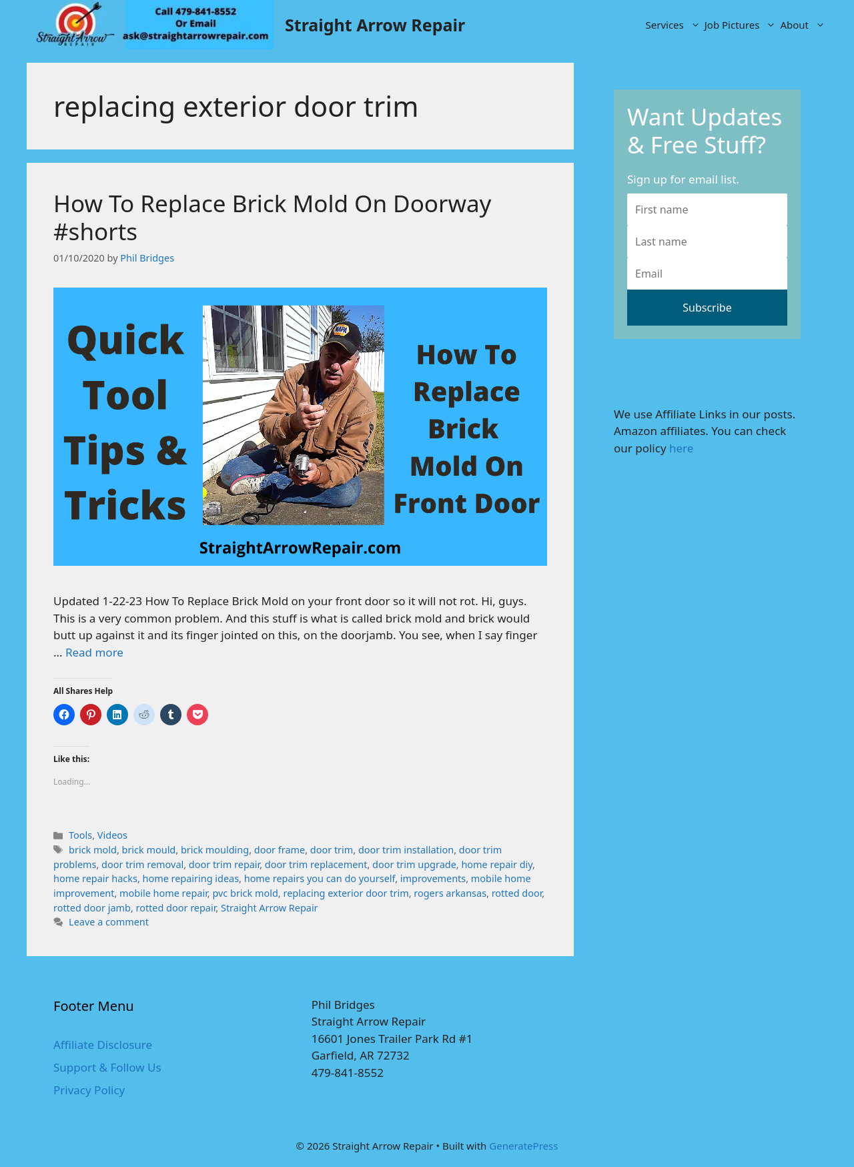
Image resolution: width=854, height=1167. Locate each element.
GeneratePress (523, 1145)
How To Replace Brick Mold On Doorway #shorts (272, 217)
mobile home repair (163, 893)
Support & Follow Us (107, 1067)
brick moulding (215, 849)
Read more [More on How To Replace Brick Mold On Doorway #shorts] (94, 652)
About (803, 24)
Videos (112, 835)
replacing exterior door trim (345, 893)
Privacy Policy (89, 1090)
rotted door (517, 893)
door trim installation (406, 849)
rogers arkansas (450, 893)
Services (674, 24)
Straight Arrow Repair (375, 24)
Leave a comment (109, 921)
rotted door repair (176, 907)
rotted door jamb (92, 907)
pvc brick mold (245, 893)
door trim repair (224, 864)
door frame (279, 849)
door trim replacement (316, 864)
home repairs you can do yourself (320, 878)
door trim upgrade (414, 864)
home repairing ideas (191, 878)
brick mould (149, 849)
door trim (331, 849)
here (681, 448)
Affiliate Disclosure (102, 1044)
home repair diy (496, 864)
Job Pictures (742, 24)
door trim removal (142, 864)
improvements (433, 878)
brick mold (93, 849)
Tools (80, 835)
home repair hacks (95, 878)
